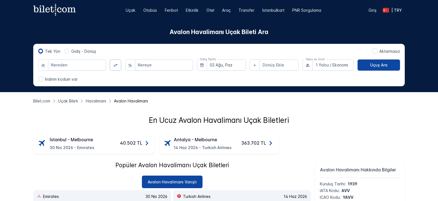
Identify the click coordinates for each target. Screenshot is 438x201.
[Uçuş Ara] (379, 65)
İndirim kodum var (61, 79)
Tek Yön (52, 51)
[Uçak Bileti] (68, 101)
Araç (226, 10)
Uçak (130, 10)
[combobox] (77, 65)
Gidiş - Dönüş (83, 51)
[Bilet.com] (41, 101)
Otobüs (150, 10)
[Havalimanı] (96, 101)
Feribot (171, 10)
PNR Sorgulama (306, 10)
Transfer (246, 10)
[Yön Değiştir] (115, 65)
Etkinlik (192, 10)
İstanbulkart (273, 10)
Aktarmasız (389, 51)
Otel (210, 10)
